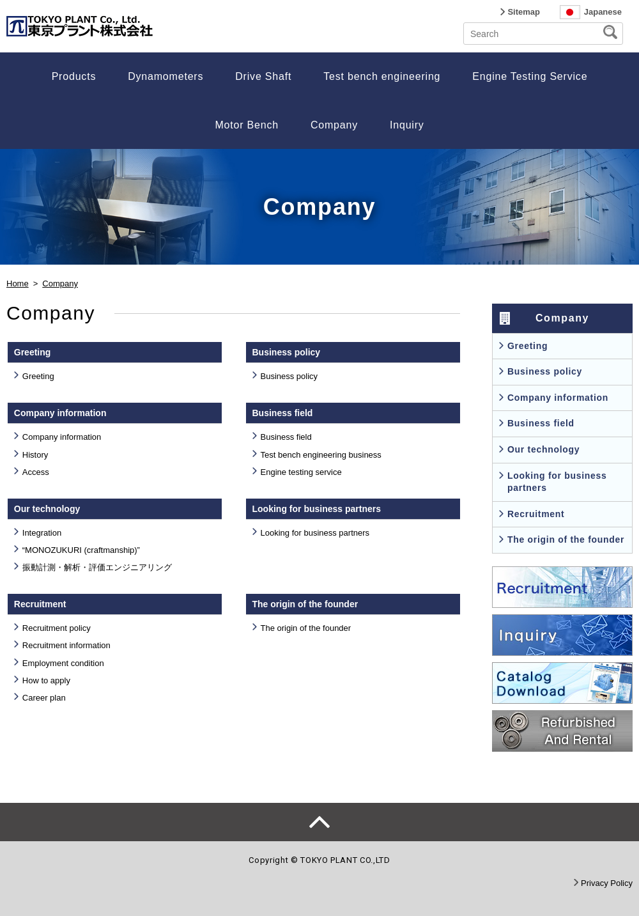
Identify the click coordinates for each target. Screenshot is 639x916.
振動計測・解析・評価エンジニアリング (97, 567)
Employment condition (63, 663)
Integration (41, 533)
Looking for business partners (315, 533)
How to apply (46, 680)
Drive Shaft (263, 76)
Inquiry (407, 125)
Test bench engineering (381, 76)
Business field (286, 437)
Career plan (44, 698)
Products (74, 76)
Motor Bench (247, 125)
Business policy (289, 376)
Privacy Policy (607, 883)
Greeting (38, 376)
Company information (62, 437)
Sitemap (523, 12)
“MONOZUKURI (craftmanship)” (81, 550)
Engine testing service (301, 472)
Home (17, 283)
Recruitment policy (56, 628)
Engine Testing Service (529, 76)
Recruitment (535, 514)
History (35, 455)
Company (334, 125)
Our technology (543, 449)
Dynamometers (165, 76)
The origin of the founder (306, 628)
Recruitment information (66, 645)
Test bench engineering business (321, 455)
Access (35, 472)
